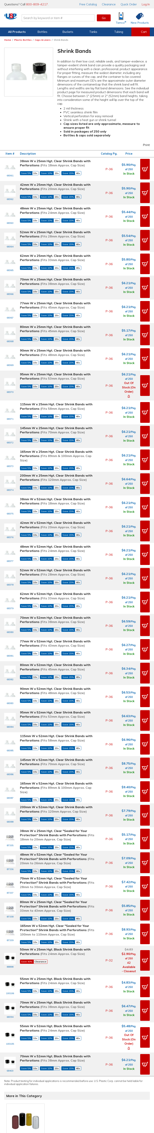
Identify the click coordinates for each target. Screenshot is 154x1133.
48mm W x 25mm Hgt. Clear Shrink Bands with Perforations (55, 202)
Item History (16, 1060)
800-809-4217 (37, 4)
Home (7, 39)
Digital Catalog (89, 1049)
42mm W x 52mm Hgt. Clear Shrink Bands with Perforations (55, 469)
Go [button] (104, 18)
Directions (52, 1060)
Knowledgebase (90, 1060)
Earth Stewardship (128, 1071)
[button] (145, 167)
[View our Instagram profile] (73, 1092)
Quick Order (129, 4)
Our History (123, 1060)
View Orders (21, 1054)
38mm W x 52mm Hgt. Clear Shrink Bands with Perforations (55, 450)
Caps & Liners (43, 39)
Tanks (93, 32)
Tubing (118, 32)
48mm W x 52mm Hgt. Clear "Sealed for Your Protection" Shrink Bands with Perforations (57, 752)
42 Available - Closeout (129, 860)
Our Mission (123, 1054)
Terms (74, 1100)
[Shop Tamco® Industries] (121, 18)
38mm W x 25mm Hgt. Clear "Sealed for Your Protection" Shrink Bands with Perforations (57, 728)
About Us (122, 1049)
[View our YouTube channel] (81, 1092)
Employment (54, 1065)
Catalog (88, 4)
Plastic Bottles (23, 39)
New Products (89, 1065)
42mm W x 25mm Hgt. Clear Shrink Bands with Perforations (55, 182)
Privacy (64, 1100)
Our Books (122, 1065)
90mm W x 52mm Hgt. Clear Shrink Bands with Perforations (55, 605)
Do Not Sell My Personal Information (77, 1105)
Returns (50, 1071)
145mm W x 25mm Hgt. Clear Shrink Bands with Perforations (56, 387)
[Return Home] (26, 18)
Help (49, 1054)
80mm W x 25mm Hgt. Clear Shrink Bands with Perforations (55, 299)
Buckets (67, 32)
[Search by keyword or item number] (74, 17)
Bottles (42, 32)
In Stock (128, 171)
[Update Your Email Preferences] (97, 1092)
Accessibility (86, 1100)
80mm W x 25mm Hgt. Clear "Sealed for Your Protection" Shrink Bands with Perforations (57, 800)
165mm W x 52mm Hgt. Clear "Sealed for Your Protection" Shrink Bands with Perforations (57, 823)
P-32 (109, 854)
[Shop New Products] (138, 18)
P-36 (109, 167)
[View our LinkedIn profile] (89, 1092)
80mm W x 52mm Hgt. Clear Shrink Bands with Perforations (55, 586)
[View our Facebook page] (56, 1092)
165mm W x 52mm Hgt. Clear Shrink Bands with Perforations (56, 685)
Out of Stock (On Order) (129, 349)
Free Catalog (91, 1054)
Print (144, 145)
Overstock (86, 1076)
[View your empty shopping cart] (140, 31)
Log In (146, 4)
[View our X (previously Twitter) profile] (64, 1092)
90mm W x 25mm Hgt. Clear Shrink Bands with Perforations (55, 318)
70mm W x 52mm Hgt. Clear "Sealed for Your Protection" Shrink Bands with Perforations (57, 776)
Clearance (109, 4)
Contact (51, 1049)
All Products (17, 32)
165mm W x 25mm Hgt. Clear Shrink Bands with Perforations (56, 409)
